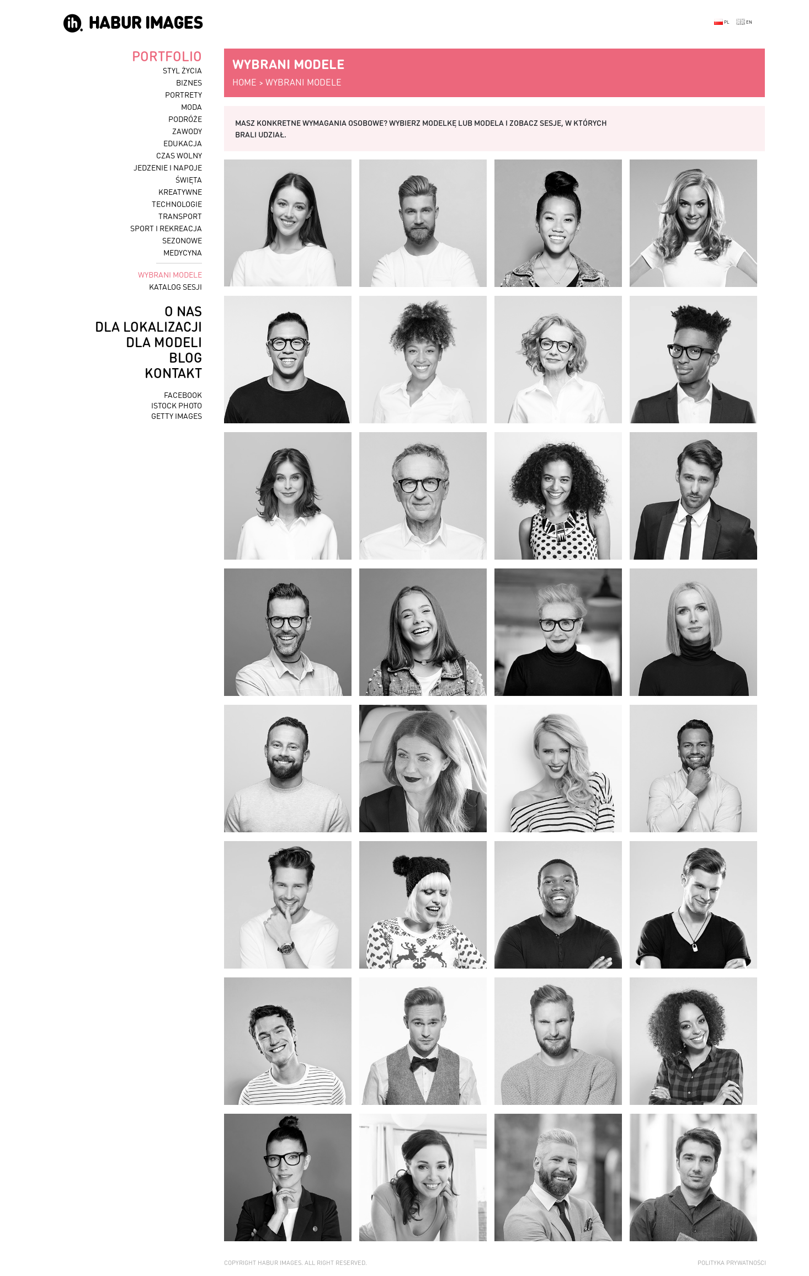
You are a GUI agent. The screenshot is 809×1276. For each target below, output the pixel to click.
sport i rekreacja (166, 228)
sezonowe (182, 240)
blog (185, 357)
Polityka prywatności (732, 1263)
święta (188, 179)
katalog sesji (175, 286)
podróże (185, 119)
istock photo (176, 405)
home (244, 82)
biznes (189, 82)
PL (722, 22)
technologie (177, 204)
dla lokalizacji (148, 326)
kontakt (173, 372)
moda (191, 106)
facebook (183, 395)
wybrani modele (170, 274)
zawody (187, 131)
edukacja (182, 143)
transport (180, 216)
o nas (183, 311)
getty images (176, 416)
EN (744, 22)
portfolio (167, 56)
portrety (183, 94)
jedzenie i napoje (168, 167)
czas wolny (179, 155)
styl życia (182, 70)
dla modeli (164, 341)
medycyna (182, 252)
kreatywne (180, 191)
